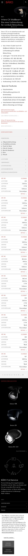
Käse (4, 152)
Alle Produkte (20, 451)
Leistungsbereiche (7, 169)
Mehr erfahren (6, 126)
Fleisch (5, 154)
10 (18, 375)
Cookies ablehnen (8, 544)
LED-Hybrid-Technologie (9, 115)
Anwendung (5, 138)
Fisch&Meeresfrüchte (9, 144)
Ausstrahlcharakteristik (9, 172)
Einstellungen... (9, 537)
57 (23, 375)
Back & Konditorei (8, 150)
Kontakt (3, 506)
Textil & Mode (7, 146)
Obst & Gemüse (7, 148)
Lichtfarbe (4, 159)
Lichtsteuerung (6, 165)
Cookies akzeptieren (8, 550)
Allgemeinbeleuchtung (9, 142)
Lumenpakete (5, 162)
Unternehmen (5, 503)
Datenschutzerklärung (8, 532)
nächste (25, 375)
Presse (3, 510)
